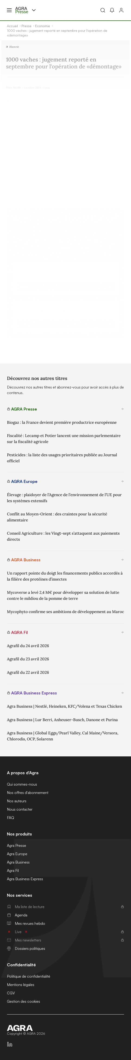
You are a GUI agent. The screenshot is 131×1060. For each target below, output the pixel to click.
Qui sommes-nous (22, 784)
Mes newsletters (65, 940)
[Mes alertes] (112, 10)
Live (65, 931)
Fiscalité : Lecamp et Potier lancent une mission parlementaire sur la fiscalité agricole (64, 438)
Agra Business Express (25, 879)
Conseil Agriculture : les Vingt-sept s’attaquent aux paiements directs (63, 536)
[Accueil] (65, 1028)
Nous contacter (19, 809)
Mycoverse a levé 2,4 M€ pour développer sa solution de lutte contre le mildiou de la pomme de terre (63, 595)
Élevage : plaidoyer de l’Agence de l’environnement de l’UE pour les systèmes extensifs (64, 497)
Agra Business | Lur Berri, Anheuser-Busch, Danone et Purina (62, 719)
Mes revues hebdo (26, 923)
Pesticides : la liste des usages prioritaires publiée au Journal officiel (62, 457)
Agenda (17, 915)
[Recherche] (103, 10)
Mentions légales (20, 984)
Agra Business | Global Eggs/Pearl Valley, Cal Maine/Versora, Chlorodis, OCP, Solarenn (62, 736)
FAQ (10, 817)
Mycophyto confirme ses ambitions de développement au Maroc (65, 611)
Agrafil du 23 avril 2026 (28, 659)
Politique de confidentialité (28, 976)
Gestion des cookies (23, 1001)
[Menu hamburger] (9, 10)
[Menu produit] (33, 10)
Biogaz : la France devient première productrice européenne (62, 422)
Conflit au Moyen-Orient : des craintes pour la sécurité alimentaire (57, 517)
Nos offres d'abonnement (27, 792)
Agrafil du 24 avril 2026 (28, 645)
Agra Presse (16, 845)
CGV (11, 993)
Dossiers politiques (26, 948)
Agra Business (18, 862)
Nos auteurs (16, 801)
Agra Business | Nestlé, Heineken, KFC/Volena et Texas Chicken (64, 706)
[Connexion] (121, 10)
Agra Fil (13, 870)
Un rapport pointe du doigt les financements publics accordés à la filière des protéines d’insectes (65, 576)
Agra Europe (17, 853)
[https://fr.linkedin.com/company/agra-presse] (9, 1044)
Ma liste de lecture (65, 906)
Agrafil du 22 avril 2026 (28, 672)
